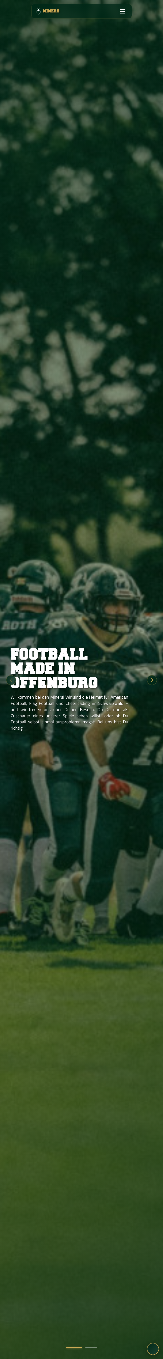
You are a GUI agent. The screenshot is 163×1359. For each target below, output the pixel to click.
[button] (74, 1347)
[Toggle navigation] (122, 11)
